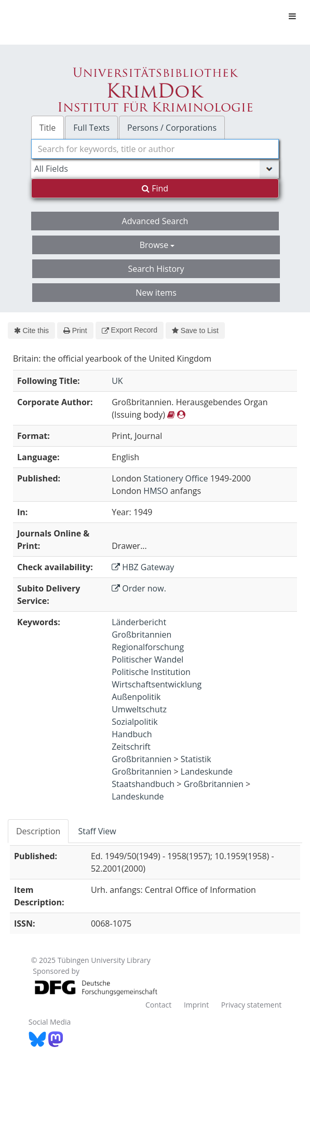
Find (155, 188)
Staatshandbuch (143, 784)
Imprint (196, 1005)
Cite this (31, 330)
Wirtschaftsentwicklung (156, 684)
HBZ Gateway (143, 567)
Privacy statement (251, 1005)
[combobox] (155, 149)
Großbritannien (141, 634)
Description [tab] (38, 831)
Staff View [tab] (97, 831)
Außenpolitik (136, 696)
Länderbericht (139, 622)
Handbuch (132, 734)
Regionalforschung (148, 647)
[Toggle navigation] (292, 16)
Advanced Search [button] (155, 221)
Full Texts (91, 127)
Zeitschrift (131, 746)
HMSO (155, 491)
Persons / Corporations (172, 127)
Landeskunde (207, 771)
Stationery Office (175, 478)
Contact (158, 1005)
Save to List (195, 330)
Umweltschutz (139, 709)
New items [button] (156, 292)
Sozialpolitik (135, 721)
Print (75, 330)
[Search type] (155, 168)
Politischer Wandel (147, 659)
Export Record (129, 330)
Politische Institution (151, 672)
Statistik (196, 759)
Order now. (139, 588)
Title (47, 127)
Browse (157, 245)
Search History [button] (156, 268)
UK (117, 381)
